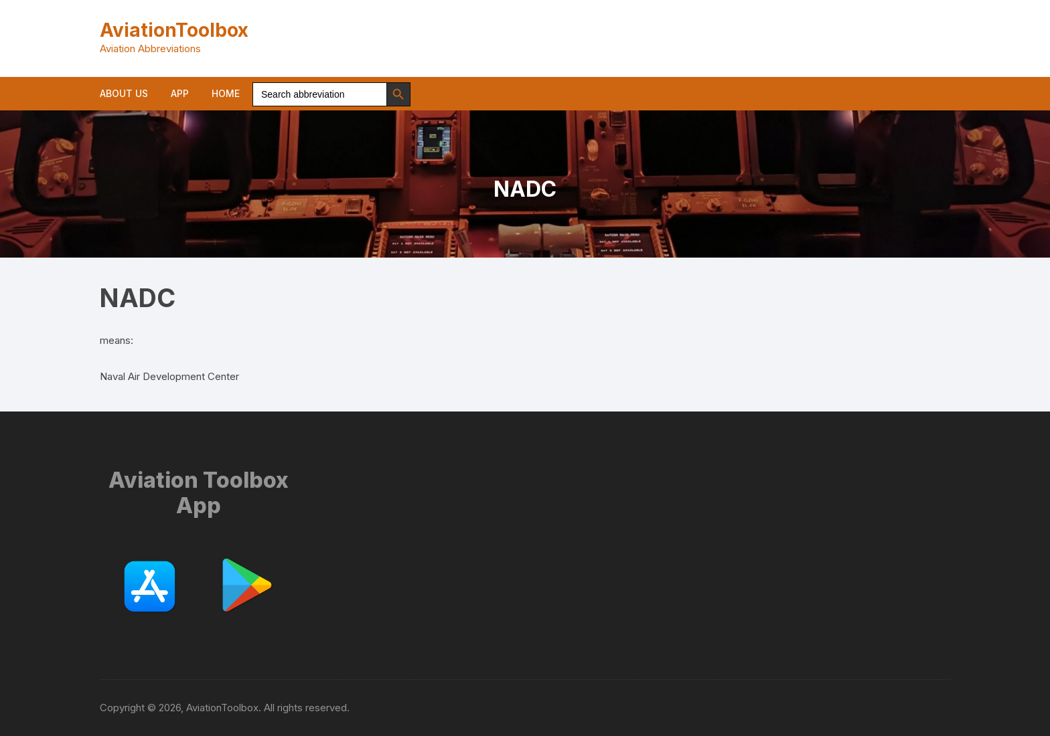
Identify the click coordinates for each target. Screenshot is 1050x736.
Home (226, 93)
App (180, 93)
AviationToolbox (174, 30)
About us (124, 93)
